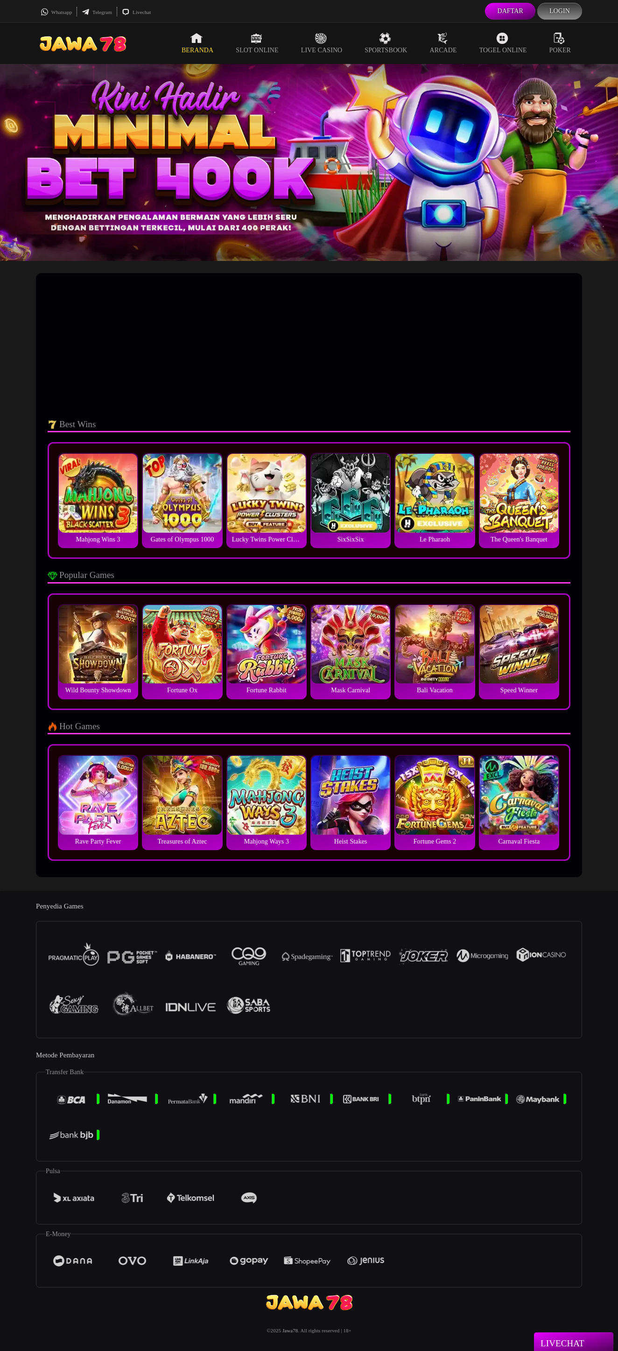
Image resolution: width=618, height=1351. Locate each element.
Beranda (197, 43)
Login (559, 10)
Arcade (443, 43)
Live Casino (322, 43)
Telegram (97, 12)
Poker (560, 43)
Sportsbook (386, 43)
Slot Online (257, 43)
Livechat (136, 12)
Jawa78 (290, 1330)
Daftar (510, 10)
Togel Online (503, 43)
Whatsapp (56, 12)
